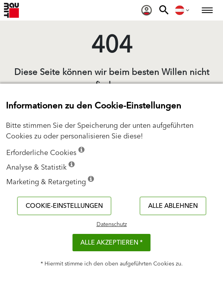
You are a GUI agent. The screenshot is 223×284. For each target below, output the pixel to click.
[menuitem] (147, 10)
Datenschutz (112, 224)
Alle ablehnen (173, 205)
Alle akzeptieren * (111, 242)
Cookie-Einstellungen (64, 205)
